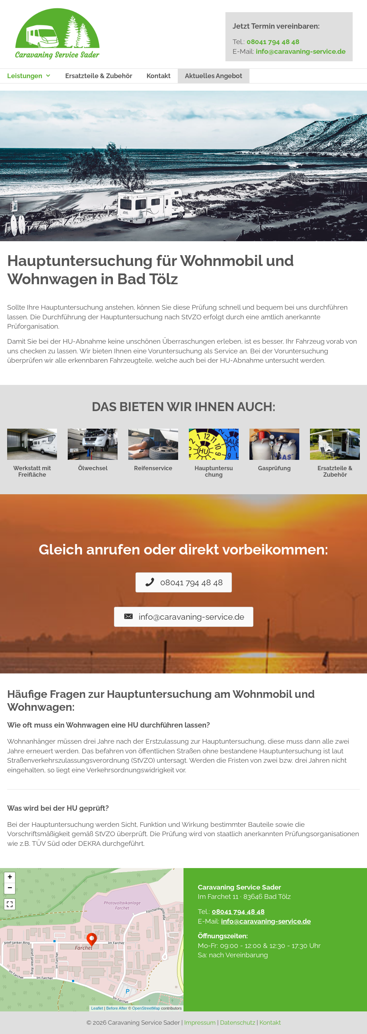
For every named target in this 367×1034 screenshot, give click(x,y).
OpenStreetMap (146, 1008)
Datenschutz (237, 1022)
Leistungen (32, 76)
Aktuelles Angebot (213, 76)
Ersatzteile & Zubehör (98, 76)
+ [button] (10, 877)
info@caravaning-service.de (300, 51)
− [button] (10, 888)
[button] (183, 582)
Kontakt (159, 76)
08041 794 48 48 (273, 42)
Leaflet (97, 1008)
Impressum (200, 1022)
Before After (117, 1008)
